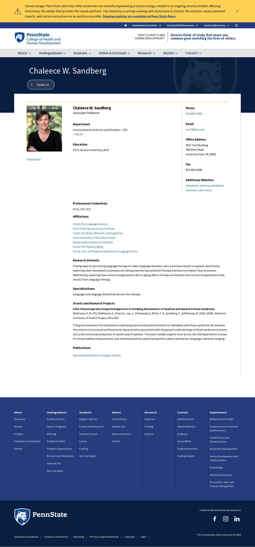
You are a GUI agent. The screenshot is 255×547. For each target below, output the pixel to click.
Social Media (184, 441)
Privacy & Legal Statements (104, 536)
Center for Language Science (90, 224)
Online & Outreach (112, 53)
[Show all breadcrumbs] (41, 84)
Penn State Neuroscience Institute (94, 228)
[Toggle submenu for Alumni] (178, 53)
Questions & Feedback (26, 536)
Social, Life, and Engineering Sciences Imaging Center (105, 251)
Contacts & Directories (56, 536)
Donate (18, 448)
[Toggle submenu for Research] (156, 53)
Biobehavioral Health (221, 419)
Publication (34, 159)
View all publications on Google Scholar (97, 355)
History (18, 426)
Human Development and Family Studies (224, 458)
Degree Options (88, 419)
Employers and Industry (27, 441)
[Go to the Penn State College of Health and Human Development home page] (37, 38)
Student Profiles (56, 441)
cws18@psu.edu (195, 129)
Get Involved (119, 419)
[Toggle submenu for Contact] (202, 53)
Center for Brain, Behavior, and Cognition (98, 233)
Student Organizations (59, 448)
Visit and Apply (55, 470)
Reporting (78, 536)
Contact (191, 53)
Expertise (150, 419)
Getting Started (55, 419)
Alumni (168, 53)
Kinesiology (216, 467)
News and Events (121, 434)
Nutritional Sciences (221, 474)
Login (143, 536)
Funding (83, 448)
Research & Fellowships (60, 456)
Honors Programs (57, 426)
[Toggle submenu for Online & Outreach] (130, 53)
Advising (51, 434)
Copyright (129, 536)
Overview (19, 419)
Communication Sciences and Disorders (224, 428)
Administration (185, 419)
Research (145, 53)
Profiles (18, 434)
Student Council (88, 434)
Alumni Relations (186, 426)
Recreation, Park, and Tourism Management (222, 484)
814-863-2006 (194, 113)
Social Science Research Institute (93, 242)
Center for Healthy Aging (88, 246)
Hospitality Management (223, 448)
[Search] (236, 26)
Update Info (118, 426)
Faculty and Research (91, 426)
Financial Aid (54, 463)
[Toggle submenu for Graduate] (92, 53)
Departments (218, 412)
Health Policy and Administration (219, 439)
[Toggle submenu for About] (31, 53)
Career (83, 441)
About (22, 53)
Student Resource (187, 448)
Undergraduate (50, 53)
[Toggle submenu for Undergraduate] (66, 53)
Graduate (80, 53)
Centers (149, 434)
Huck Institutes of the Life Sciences (94, 237)
